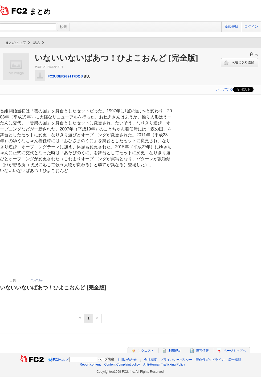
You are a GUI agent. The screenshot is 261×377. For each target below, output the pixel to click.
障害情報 (202, 351)
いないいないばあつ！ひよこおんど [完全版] (53, 287)
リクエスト (146, 351)
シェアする (224, 89)
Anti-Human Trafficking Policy (164, 364)
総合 (36, 42)
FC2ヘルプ (61, 360)
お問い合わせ (127, 360)
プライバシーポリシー (176, 360)
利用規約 (175, 351)
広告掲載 (234, 360)
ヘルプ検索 (106, 359)
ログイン (251, 26)
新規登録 (231, 26)
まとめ (40, 11)
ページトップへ (234, 351)
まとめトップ (15, 42)
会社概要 (150, 360)
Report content (90, 364)
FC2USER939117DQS (65, 76)
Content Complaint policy (122, 364)
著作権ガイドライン (210, 360)
